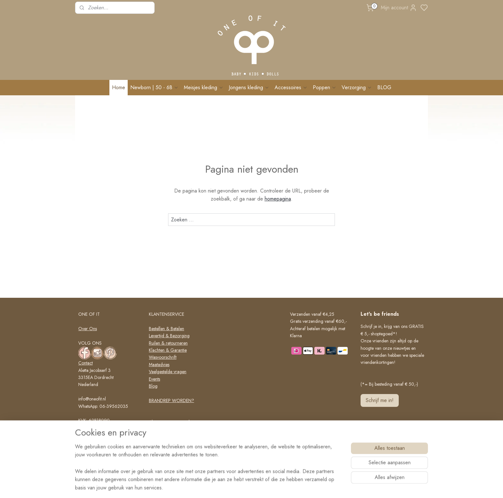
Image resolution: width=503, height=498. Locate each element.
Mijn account (399, 8)
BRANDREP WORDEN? (171, 400)
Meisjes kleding (204, 87)
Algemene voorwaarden (171, 422)
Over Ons (87, 328)
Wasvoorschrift (162, 357)
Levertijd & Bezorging (169, 335)
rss (278, 486)
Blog (153, 386)
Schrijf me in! (380, 400)
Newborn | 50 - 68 (154, 87)
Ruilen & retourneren (168, 343)
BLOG (384, 87)
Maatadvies (159, 364)
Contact (85, 363)
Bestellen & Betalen (166, 328)
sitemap (267, 486)
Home (118, 87)
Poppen (325, 87)
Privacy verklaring (165, 429)
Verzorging (357, 87)
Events (154, 379)
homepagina (278, 198)
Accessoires (291, 87)
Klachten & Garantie (168, 350)
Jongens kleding (249, 87)
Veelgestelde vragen (167, 371)
